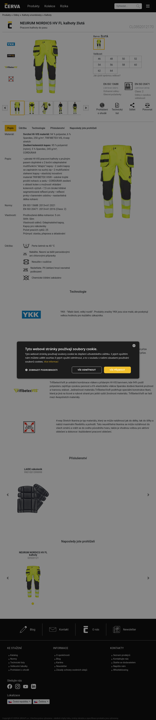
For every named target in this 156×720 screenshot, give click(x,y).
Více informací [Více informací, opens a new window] (51, 361)
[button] (41, 369)
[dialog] (78, 360)
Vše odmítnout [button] (86, 369)
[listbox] (133, 345)
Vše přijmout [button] (117, 369)
